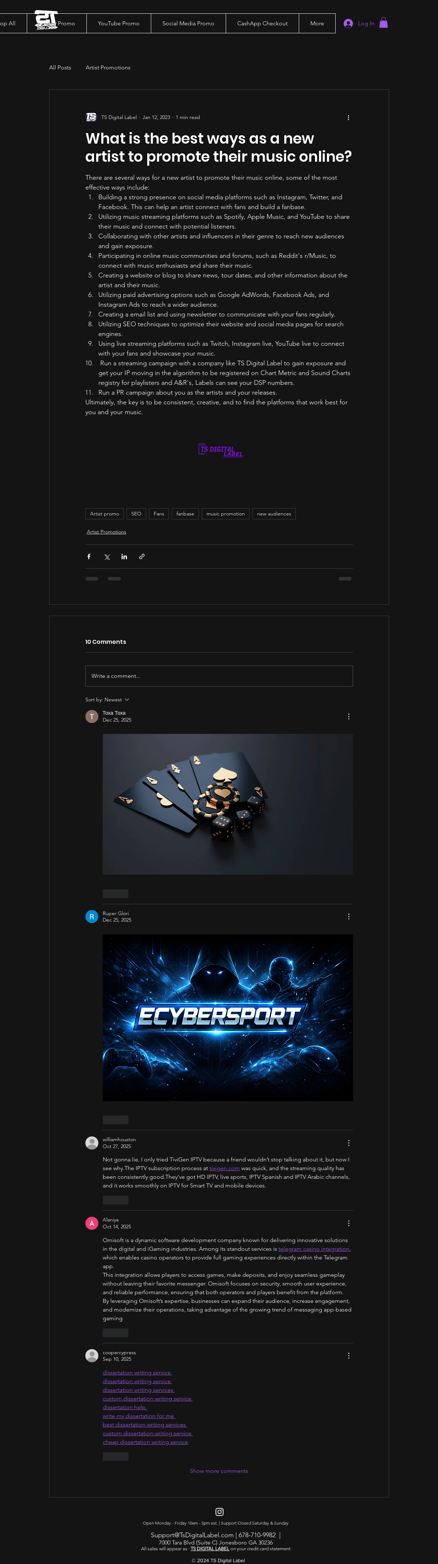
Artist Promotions (108, 67)
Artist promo (104, 513)
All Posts (60, 67)
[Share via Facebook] (88, 556)
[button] (56, 23)
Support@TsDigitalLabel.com (192, 1535)
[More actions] (348, 117)
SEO (136, 513)
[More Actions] (348, 716)
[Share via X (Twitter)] (106, 556)
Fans (159, 513)
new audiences (274, 513)
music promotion (226, 513)
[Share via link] (142, 556)
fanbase (185, 513)
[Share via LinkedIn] (124, 556)
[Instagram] (219, 1511)
